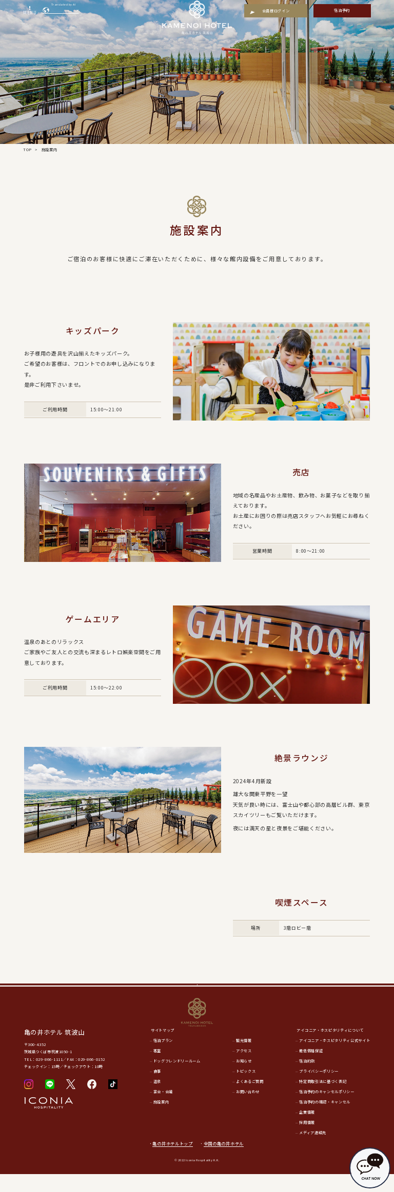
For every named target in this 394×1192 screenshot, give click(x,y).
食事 (157, 1089)
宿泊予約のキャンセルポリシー (326, 1109)
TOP (27, 149)
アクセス (244, 1068)
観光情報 (244, 1058)
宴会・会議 (163, 1109)
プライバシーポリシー (319, 1089)
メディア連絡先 (312, 1150)
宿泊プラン (163, 1058)
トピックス (245, 1089)
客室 (157, 1068)
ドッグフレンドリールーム (177, 1078)
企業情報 (307, 1130)
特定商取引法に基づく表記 (322, 1099)
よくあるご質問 (250, 1099)
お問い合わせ (248, 1109)
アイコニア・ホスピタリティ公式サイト (334, 1058)
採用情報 (307, 1140)
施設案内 (161, 1119)
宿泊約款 (307, 1078)
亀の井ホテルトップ (172, 1161)
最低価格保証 (311, 1068)
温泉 (157, 1099)
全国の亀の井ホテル (227, 1161)
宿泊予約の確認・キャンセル (324, 1119)
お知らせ (244, 1078)
